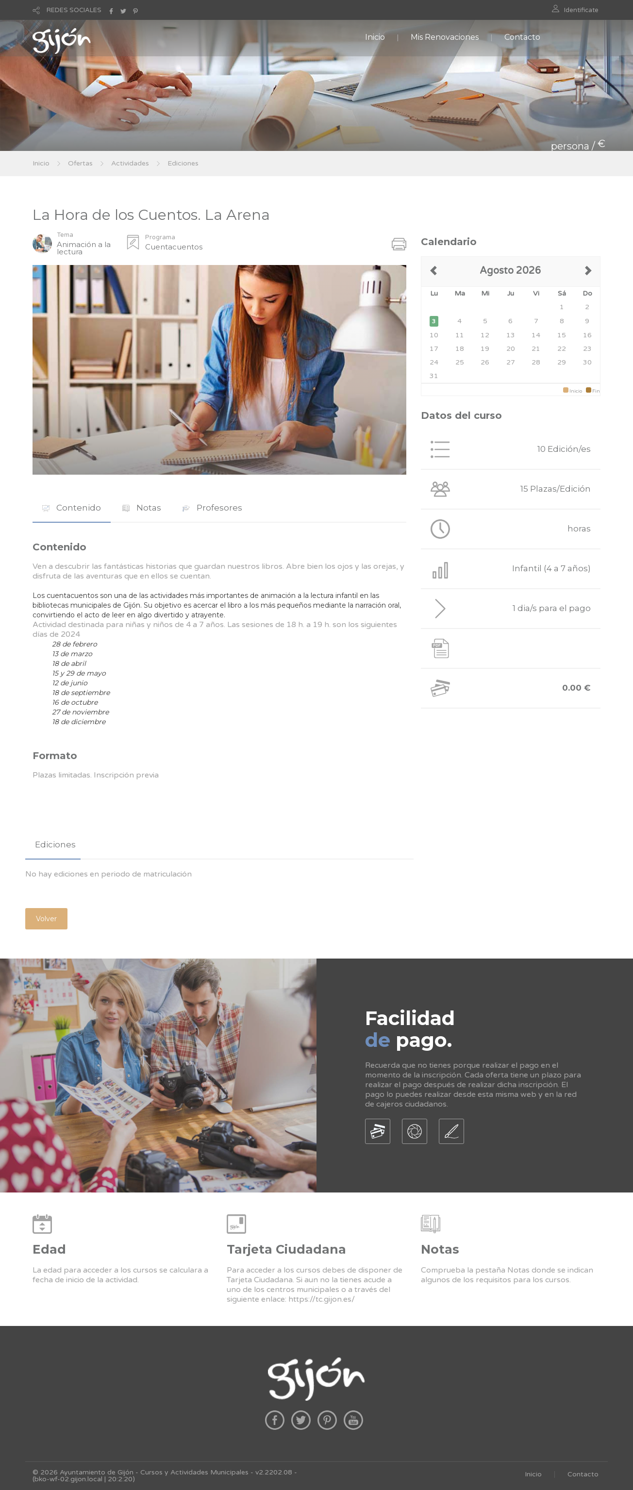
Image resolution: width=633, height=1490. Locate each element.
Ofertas (80, 163)
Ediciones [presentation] (55, 844)
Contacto (522, 37)
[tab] (72, 508)
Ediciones (183, 163)
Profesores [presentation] (212, 508)
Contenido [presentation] (71, 508)
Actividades (130, 163)
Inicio (375, 37)
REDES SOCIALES (74, 10)
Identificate (581, 10)
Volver (46, 918)
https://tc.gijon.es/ (321, 1299)
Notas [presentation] (141, 508)
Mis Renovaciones (445, 37)
